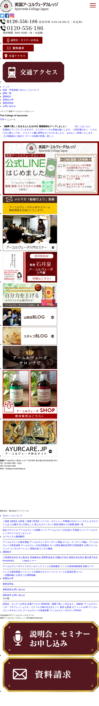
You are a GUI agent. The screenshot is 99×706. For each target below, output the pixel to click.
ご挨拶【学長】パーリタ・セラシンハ (43, 521)
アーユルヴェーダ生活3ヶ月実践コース (67, 530)
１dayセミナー (29, 560)
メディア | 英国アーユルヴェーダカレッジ (17, 111)
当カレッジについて (12, 515)
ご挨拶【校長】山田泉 (13, 521)
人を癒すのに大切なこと (22, 524)
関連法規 (34, 548)
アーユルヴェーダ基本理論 (16, 542)
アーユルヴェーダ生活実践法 (35, 545)
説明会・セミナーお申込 (15, 604)
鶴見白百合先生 (76, 557)
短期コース (88, 566)
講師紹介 (7, 96)
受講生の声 (8, 99)
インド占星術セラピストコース (42, 572)
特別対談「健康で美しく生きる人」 (58, 604)
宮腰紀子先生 (61, 557)
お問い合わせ (9, 106)
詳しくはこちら (79, 126)
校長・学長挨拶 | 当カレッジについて (21, 90)
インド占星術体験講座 (71, 566)
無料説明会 (8, 103)
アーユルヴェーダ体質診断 (36, 610)
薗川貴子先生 (91, 557)
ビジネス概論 (45, 548)
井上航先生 (23, 557)
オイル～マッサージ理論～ (76, 542)
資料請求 (7, 595)
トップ (6, 86)
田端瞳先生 (35, 557)
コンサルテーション (19, 548)
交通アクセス (33, 604)
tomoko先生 (8, 560)
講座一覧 (7, 93)
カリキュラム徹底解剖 (13, 536)
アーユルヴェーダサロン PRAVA (65, 610)
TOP (2, 119)
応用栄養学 (78, 545)
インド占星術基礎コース (15, 572)
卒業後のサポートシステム (76, 521)
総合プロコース (10, 530)
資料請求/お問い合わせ (14, 589)
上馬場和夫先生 (10, 557)
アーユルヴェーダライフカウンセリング (22, 566)
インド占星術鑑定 (51, 566)
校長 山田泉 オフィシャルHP (74, 607)
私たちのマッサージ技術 (46, 524)
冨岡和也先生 (48, 557)
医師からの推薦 (66, 524)
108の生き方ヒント (49, 607)
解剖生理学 (66, 545)
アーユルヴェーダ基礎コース (32, 530)
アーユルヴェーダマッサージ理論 (45, 542)
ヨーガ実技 (55, 545)
